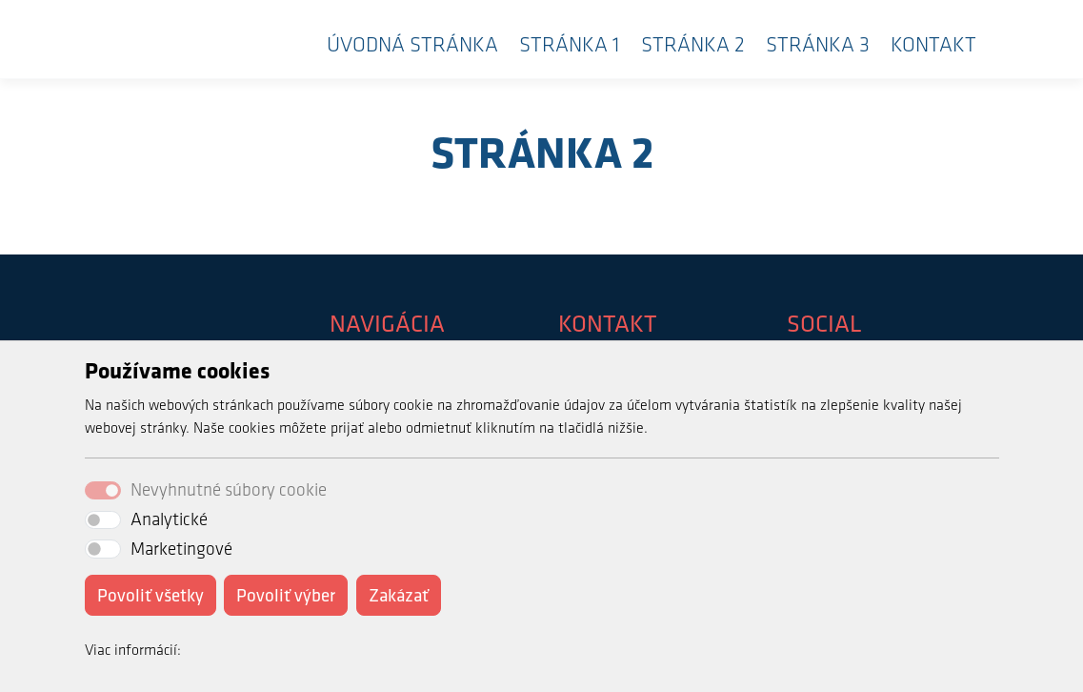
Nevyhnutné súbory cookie (228, 489)
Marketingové (181, 549)
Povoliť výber (285, 594)
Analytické (169, 519)
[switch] (103, 520)
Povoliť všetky (150, 594)
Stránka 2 (693, 44)
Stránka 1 (569, 44)
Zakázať (399, 594)
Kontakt (933, 44)
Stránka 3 (818, 44)
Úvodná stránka (412, 44)
